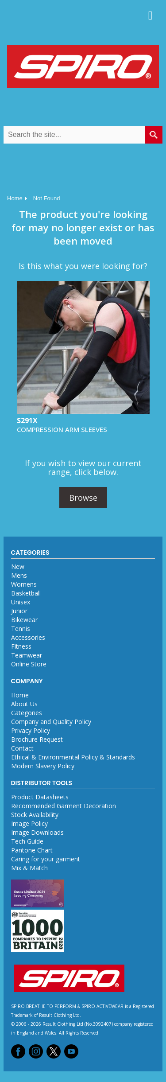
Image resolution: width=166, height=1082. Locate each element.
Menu (150, 15)
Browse (83, 497)
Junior (19, 611)
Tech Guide (27, 841)
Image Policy (29, 823)
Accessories (28, 637)
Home (15, 198)
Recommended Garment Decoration (63, 806)
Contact (22, 748)
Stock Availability (34, 814)
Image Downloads (37, 832)
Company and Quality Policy (51, 721)
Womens (24, 584)
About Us (24, 704)
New (17, 566)
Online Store (28, 664)
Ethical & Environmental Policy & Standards (73, 757)
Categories (26, 712)
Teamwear (26, 655)
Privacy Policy (30, 730)
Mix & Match (29, 868)
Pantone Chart (32, 850)
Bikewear (24, 619)
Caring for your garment (45, 859)
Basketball (26, 593)
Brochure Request (37, 739)
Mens (19, 575)
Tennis (20, 628)
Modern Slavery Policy (42, 766)
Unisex (20, 602)
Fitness (21, 646)
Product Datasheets (40, 797)
